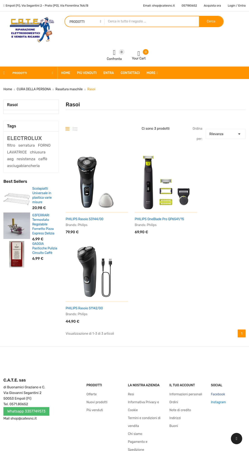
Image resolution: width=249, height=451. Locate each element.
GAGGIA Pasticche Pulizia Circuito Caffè (44, 248)
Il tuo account (182, 313)
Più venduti (94, 338)
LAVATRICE (17, 152)
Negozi (133, 401)
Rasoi (12, 104)
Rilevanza (225, 133)
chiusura (37, 152)
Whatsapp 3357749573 (26, 339)
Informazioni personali (185, 322)
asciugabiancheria (23, 165)
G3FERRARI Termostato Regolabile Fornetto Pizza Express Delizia (43, 224)
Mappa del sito (138, 394)
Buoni (173, 354)
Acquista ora (212, 5)
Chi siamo (135, 362)
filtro (11, 145)
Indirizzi (175, 346)
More (151, 73)
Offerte (91, 322)
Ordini (173, 330)
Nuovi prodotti (97, 330)
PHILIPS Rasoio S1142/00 (208, 212)
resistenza (26, 159)
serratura (26, 145)
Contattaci (136, 386)
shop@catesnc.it (23, 346)
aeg (10, 159)
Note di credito (180, 338)
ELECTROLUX (24, 138)
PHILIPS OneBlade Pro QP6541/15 (152, 212)
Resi (131, 322)
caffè (42, 159)
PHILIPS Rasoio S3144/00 (84, 212)
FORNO (44, 145)
